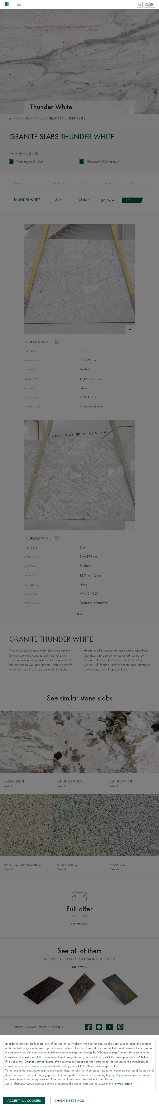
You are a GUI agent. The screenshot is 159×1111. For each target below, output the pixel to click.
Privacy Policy (123, 1084)
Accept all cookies (24, 1100)
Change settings (69, 1100)
